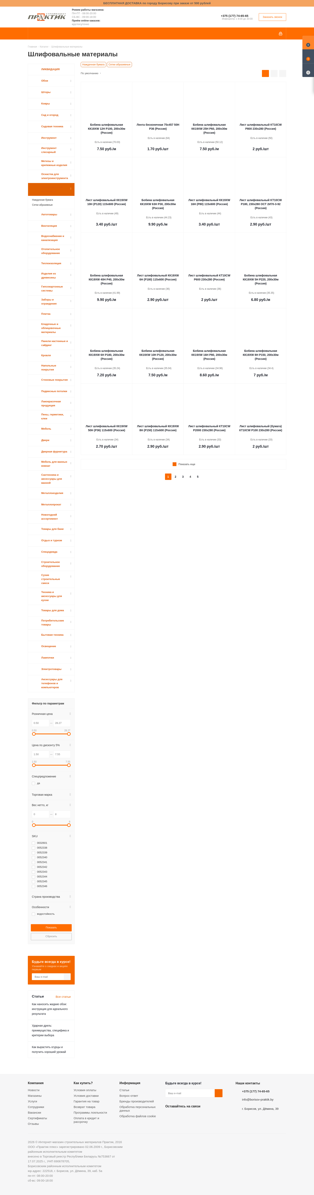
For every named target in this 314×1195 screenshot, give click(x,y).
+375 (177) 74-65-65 (234, 15)
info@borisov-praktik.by (258, 1099)
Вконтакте (169, 1116)
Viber (209, 1116)
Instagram (189, 1116)
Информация (130, 1083)
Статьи (124, 1090)
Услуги (32, 1101)
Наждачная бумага (93, 64)
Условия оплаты (85, 1090)
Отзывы (33, 1123)
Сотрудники (36, 1107)
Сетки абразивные (119, 64)
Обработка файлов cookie (138, 1116)
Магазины (35, 1095)
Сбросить (51, 936)
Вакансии (34, 1112)
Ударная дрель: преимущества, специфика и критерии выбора (50, 1030)
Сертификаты (37, 1118)
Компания (36, 1083)
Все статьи (63, 996)
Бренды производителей (137, 1101)
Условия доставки (86, 1095)
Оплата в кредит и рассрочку (86, 1119)
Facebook (179, 1116)
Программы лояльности (90, 1112)
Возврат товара (84, 1107)
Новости (33, 1090)
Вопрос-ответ (129, 1095)
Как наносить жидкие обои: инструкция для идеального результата (50, 1009)
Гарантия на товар (86, 1101)
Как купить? (83, 1083)
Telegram (199, 1116)
